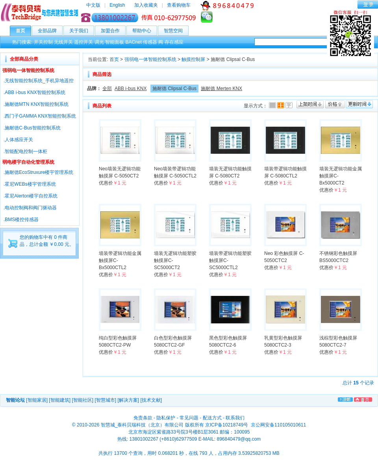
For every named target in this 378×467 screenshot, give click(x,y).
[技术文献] (151, 400)
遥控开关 (83, 42)
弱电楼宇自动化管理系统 (28, 162)
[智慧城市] (105, 400)
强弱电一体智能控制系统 (28, 70)
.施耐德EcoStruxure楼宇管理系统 (38, 172)
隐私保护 (165, 418)
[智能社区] (82, 400)
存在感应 (174, 42)
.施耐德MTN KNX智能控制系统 (36, 104)
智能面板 (114, 42)
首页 (23, 31)
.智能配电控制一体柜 (25, 151)
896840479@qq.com (239, 439)
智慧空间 (176, 31)
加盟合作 (113, 31)
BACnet (133, 42)
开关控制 (43, 42)
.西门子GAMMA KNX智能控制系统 (40, 116)
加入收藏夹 (146, 5)
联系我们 (235, 418)
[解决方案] (128, 400)
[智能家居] (37, 400)
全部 (107, 88)
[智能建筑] (59, 400)
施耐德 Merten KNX (221, 88)
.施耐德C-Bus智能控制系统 (32, 128)
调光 (99, 42)
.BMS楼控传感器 (21, 219)
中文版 (93, 5)
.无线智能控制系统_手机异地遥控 (39, 80)
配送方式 (212, 418)
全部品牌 (50, 31)
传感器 (150, 42)
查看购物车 (179, 5)
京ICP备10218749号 (226, 425)
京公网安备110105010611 (278, 425)
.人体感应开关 (18, 139)
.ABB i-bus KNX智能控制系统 (34, 92)
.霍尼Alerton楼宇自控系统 (30, 196)
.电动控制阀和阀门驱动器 (30, 207)
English (117, 5)
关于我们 (81, 31)
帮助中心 (144, 31)
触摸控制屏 (193, 59)
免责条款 (142, 418)
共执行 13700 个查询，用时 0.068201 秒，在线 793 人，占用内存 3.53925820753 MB (189, 453)
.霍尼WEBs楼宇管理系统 (30, 184)
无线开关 (63, 42)
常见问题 (189, 418)
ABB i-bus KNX (130, 88)
